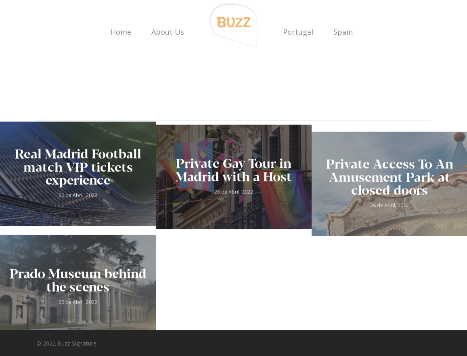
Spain (343, 32)
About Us (167, 32)
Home (121, 32)
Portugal (298, 32)
